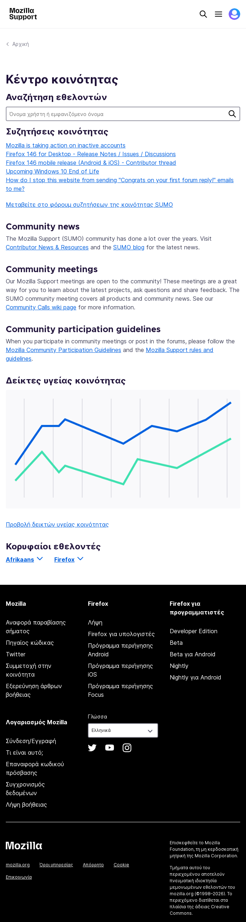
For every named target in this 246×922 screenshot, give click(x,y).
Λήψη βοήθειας (26, 804)
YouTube (109, 747)
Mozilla (24, 845)
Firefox (64, 559)
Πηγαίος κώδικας (30, 642)
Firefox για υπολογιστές (121, 634)
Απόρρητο (93, 864)
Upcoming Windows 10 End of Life (52, 171)
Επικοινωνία (19, 877)
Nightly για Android (195, 677)
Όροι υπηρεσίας (56, 864)
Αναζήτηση (232, 114)
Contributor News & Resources (47, 247)
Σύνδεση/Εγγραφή (31, 741)
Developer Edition (193, 631)
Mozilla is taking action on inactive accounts (66, 145)
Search (203, 14)
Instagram (127, 747)
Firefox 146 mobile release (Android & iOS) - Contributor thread (91, 162)
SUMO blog (128, 247)
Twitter (15, 654)
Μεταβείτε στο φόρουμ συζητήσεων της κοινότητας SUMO (89, 204)
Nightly (179, 665)
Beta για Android (193, 654)
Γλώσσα (97, 716)
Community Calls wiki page (41, 307)
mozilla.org (18, 864)
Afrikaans (20, 559)
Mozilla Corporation (216, 855)
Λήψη (95, 622)
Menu (218, 14)
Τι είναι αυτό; (24, 752)
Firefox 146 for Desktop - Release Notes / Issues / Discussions (91, 154)
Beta (176, 642)
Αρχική (20, 44)
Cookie (121, 864)
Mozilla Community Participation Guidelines (63, 349)
